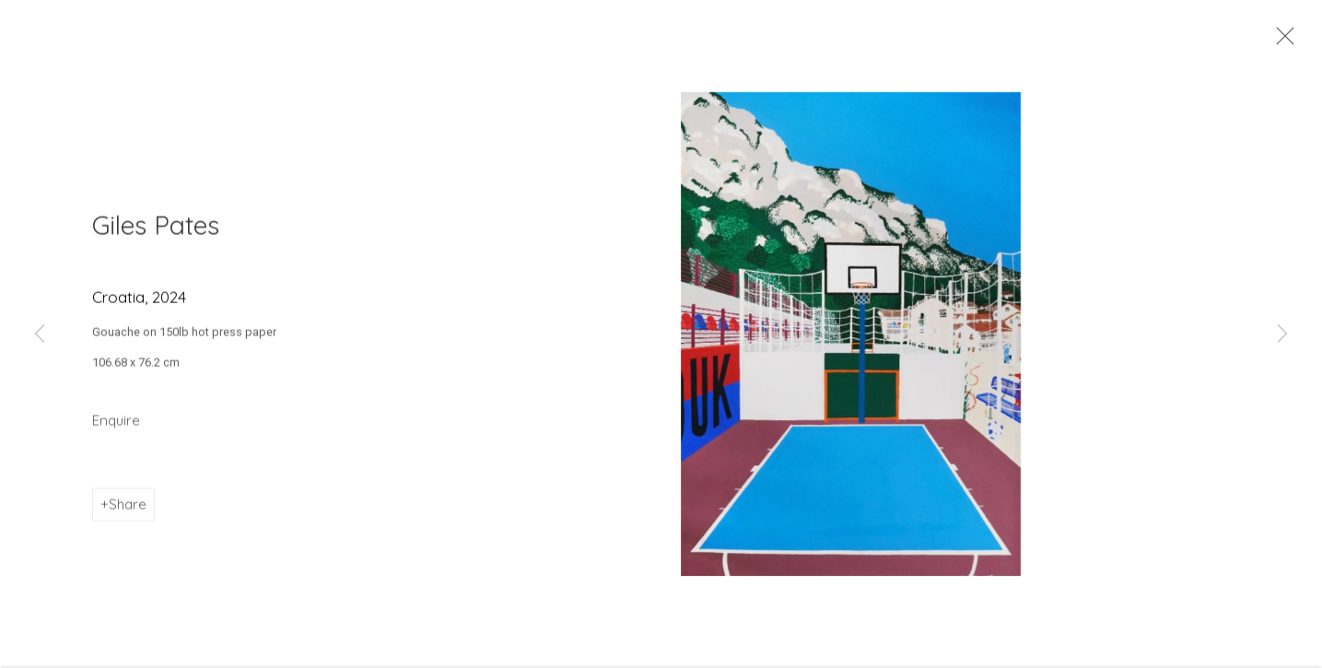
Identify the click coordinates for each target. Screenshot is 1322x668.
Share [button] (127, 512)
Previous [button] (39, 334)
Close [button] (1282, 41)
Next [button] (1282, 334)
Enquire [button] (116, 428)
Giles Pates (155, 233)
